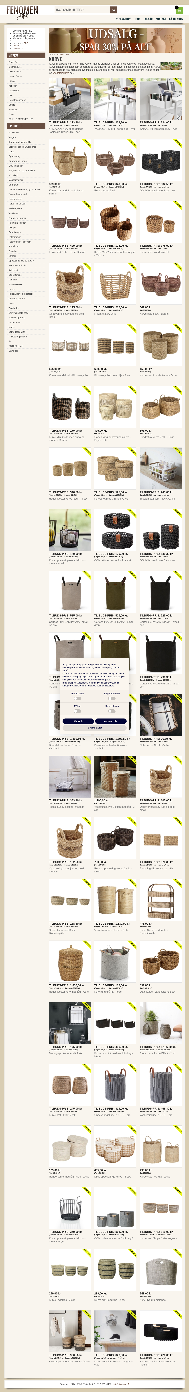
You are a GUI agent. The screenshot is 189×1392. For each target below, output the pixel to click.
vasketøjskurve (61, 73)
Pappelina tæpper (17, 218)
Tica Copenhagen (17, 100)
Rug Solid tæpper (17, 223)
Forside (60, 54)
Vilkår (148, 19)
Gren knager (15, 232)
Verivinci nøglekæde (19, 313)
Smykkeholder (16, 166)
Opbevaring (14, 156)
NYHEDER (14, 132)
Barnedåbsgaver (17, 332)
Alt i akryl (13, 175)
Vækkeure (14, 213)
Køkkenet (13, 270)
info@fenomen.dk (121, 1384)
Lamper (12, 256)
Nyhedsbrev (123, 19)
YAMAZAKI (14, 109)
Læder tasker (15, 199)
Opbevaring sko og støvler (22, 260)
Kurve (67, 54)
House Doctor (15, 76)
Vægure (12, 137)
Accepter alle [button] (111, 721)
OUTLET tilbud (16, 346)
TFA (11, 95)
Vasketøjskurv (15, 208)
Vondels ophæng (17, 317)
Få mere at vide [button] (94, 728)
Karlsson (13, 86)
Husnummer (15, 322)
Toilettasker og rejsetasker (21, 294)
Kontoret (13, 279)
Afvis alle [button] (78, 721)
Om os (16, 45)
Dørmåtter (14, 185)
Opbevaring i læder (18, 161)
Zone (11, 114)
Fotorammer (15, 237)
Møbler (12, 327)
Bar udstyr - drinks (18, 265)
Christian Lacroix (17, 298)
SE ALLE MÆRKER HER (21, 119)
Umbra (12, 105)
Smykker (13, 251)
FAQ (137, 19)
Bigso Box (14, 62)
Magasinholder (16, 180)
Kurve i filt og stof (17, 203)
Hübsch (12, 81)
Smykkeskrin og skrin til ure (22, 170)
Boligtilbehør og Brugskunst (22, 147)
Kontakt (161, 19)
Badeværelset (15, 275)
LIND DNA (14, 90)
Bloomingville (15, 67)
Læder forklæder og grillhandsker (25, 189)
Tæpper (12, 227)
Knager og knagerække (20, 142)
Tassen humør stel (18, 194)
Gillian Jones (15, 71)
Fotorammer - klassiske (20, 242)
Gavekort (13, 351)
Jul (10, 341)
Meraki (12, 303)
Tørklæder (14, 308)
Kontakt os (18, 48)
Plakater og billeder (18, 336)
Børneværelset (16, 284)
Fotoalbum (14, 246)
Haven (12, 289)
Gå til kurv (176, 19)
